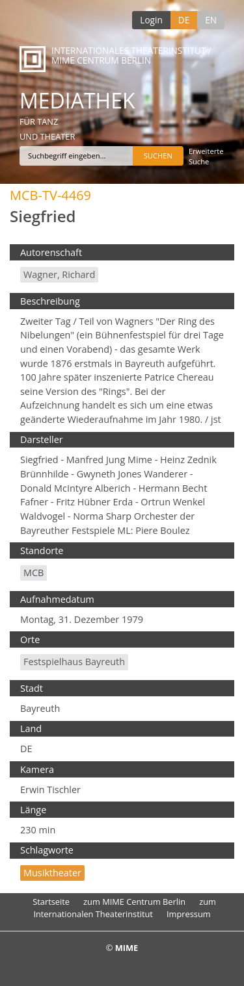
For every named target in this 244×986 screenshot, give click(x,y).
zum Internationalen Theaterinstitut (124, 908)
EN (211, 20)
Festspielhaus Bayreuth (74, 661)
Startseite (51, 901)
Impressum (189, 914)
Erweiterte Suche (206, 156)
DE (183, 20)
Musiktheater (52, 872)
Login (151, 20)
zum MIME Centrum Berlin (134, 901)
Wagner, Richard (59, 274)
